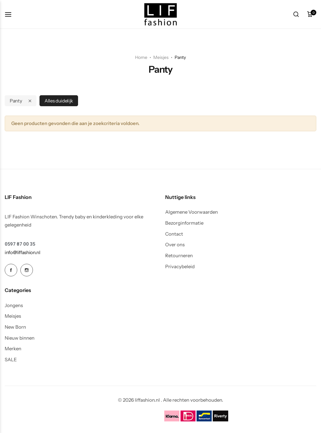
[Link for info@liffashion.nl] (22, 252)
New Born (15, 327)
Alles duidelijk (59, 101)
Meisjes (161, 57)
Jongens (14, 305)
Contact (174, 234)
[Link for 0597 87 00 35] (20, 244)
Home (141, 57)
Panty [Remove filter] (16, 101)
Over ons (175, 245)
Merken (13, 349)
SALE (11, 360)
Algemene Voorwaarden (191, 212)
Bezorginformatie (184, 223)
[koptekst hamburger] (11, 14)
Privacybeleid (180, 266)
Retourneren (179, 255)
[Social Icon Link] (11, 270)
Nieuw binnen (19, 338)
